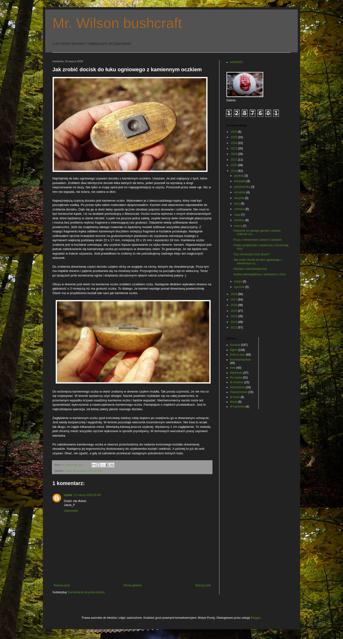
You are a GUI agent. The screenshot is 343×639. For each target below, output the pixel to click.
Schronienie (237, 387)
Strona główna (132, 585)
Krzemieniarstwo (240, 359)
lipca (237, 203)
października (242, 187)
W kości (235, 397)
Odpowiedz (71, 510)
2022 (234, 154)
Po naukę (236, 377)
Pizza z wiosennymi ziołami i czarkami (257, 239)
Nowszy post (62, 585)
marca (238, 226)
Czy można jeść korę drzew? (251, 254)
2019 (234, 171)
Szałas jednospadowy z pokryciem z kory (259, 274)
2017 (234, 299)
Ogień (68, 470)
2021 (234, 159)
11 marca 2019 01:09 (87, 495)
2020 (234, 165)
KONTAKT (236, 62)
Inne (232, 367)
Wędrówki (236, 372)
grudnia (239, 175)
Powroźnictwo (238, 392)
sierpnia (239, 198)
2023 (234, 148)
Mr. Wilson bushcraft (117, 23)
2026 (234, 131)
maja (237, 214)
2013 (234, 322)
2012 (234, 327)
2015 (234, 310)
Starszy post (203, 585)
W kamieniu (79, 470)
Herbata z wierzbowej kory (250, 269)
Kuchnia (235, 345)
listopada (240, 181)
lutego (238, 281)
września (240, 192)
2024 (234, 143)
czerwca (239, 209)
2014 (234, 316)
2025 (234, 137)
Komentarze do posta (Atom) (86, 592)
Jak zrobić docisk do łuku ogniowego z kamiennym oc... (257, 261)
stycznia (239, 287)
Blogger (256, 617)
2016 (234, 305)
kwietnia (239, 220)
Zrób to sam (95, 470)
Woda (233, 402)
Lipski (68, 495)
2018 (234, 294)
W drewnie (236, 382)
